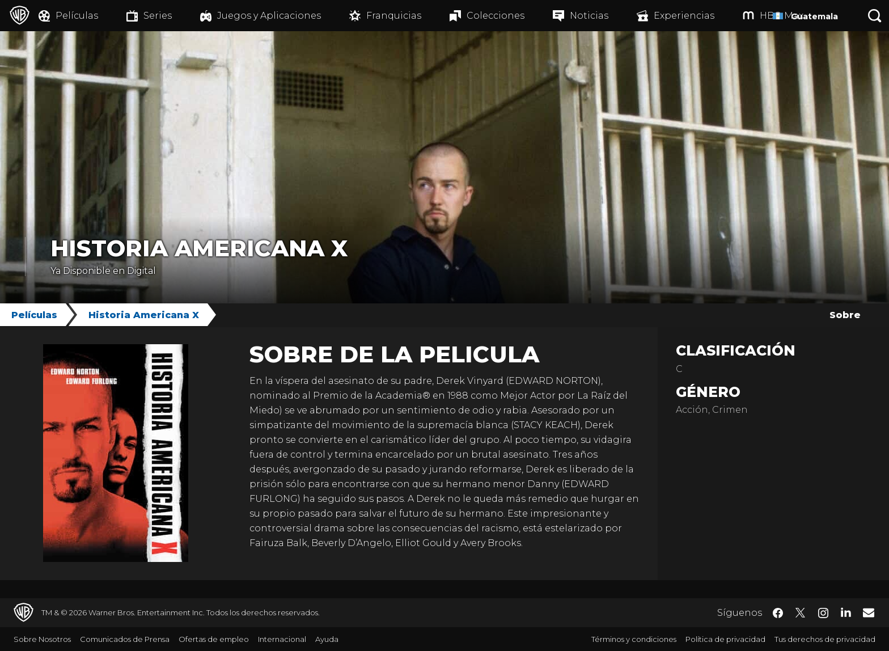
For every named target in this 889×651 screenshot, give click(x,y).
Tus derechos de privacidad (824, 639)
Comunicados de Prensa (125, 639)
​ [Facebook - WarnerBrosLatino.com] (778, 613)
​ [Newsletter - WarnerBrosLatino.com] (868, 612)
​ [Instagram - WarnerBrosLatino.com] (823, 613)
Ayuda (326, 639)
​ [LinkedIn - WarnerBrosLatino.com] (846, 612)
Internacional (282, 639)
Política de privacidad (725, 639)
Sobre (845, 315)
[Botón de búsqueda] (875, 15)
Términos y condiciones (633, 639)
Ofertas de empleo (214, 639)
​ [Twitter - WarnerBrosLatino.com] (800, 613)
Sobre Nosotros (42, 639)
